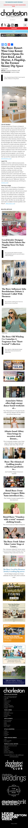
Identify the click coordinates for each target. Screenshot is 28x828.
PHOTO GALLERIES (7, 740)
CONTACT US (6, 702)
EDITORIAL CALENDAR (8, 705)
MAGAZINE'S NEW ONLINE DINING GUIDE (15, 5)
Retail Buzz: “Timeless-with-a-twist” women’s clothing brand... (14, 519)
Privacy (12, 823)
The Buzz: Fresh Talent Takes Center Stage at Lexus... (14, 544)
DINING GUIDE (7, 711)
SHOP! (14, 31)
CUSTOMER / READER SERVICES (10, 697)
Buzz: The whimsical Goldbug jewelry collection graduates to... (14, 465)
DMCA (15, 823)
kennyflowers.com (6, 158)
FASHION (6, 733)
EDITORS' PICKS (7, 725)
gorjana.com (4, 182)
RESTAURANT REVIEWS (8, 713)
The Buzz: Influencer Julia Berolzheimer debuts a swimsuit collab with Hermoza (14, 292)
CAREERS (6, 708)
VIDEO (5, 739)
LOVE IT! (5, 735)
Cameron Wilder (15, 72)
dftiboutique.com (10, 203)
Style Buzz (4, 236)
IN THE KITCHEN (7, 715)
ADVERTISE (6, 703)
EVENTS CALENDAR (8, 720)
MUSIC (5, 722)
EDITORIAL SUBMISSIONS (9, 706)
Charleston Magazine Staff (13, 70)
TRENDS (5, 731)
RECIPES (5, 716)
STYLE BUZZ (6, 734)
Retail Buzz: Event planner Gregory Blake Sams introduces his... (14, 493)
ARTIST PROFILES (7, 721)
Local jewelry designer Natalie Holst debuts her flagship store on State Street (13, 243)
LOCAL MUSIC (7, 741)
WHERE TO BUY (7, 704)
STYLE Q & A (6, 732)
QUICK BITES (6, 714)
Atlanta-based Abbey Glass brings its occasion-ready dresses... (14, 435)
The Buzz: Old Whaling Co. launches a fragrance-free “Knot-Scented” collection (13, 340)
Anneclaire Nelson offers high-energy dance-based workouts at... (14, 404)
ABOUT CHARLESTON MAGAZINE (10, 696)
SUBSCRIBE (14, 28)
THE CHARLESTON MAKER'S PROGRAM (14, 2)
